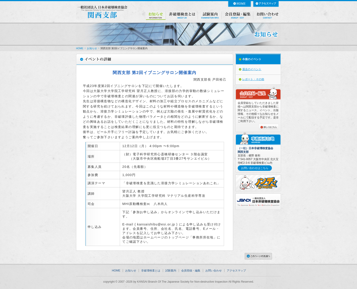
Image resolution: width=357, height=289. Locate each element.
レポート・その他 (253, 79)
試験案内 (170, 270)
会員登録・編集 (190, 270)
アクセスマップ (236, 270)
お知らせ (92, 48)
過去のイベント (251, 69)
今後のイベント (251, 59)
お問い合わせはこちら (254, 168)
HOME (79, 48)
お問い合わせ (213, 270)
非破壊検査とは (150, 270)
